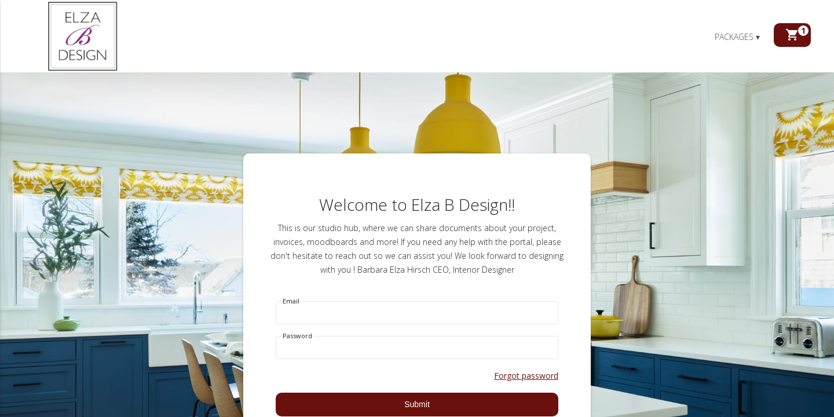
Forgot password (526, 375)
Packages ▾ (737, 36)
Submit (417, 404)
